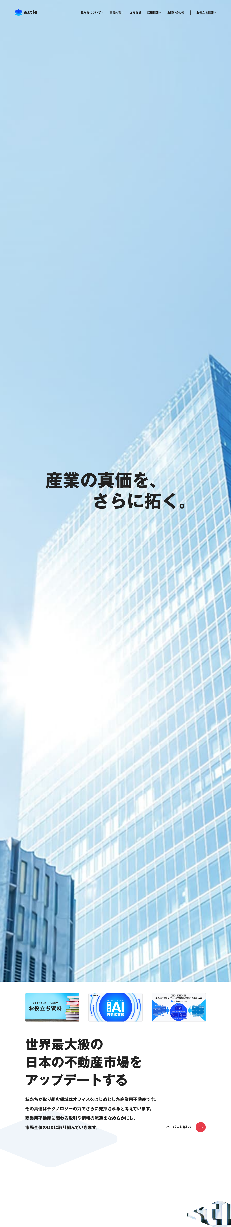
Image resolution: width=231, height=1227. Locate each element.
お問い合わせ (176, 12)
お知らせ (135, 12)
